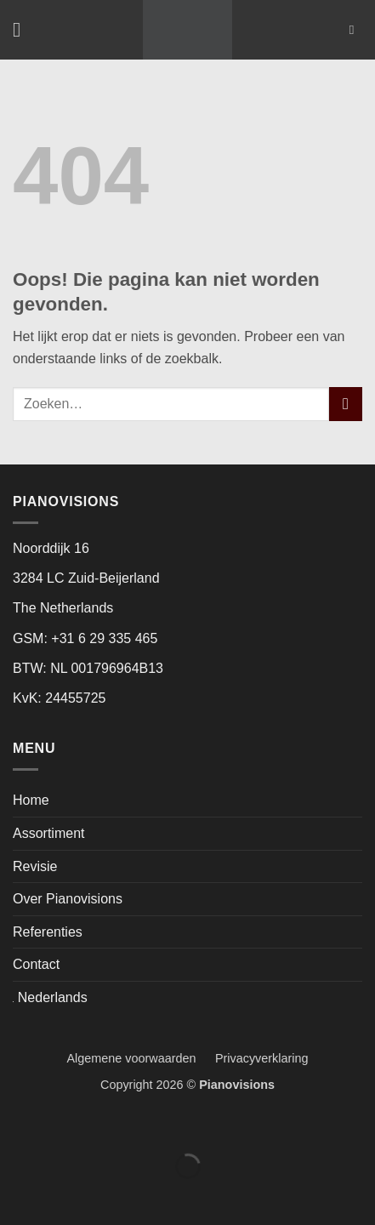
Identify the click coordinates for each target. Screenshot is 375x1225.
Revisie (35, 866)
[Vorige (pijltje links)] (16, 1195)
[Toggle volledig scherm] (66, 1124)
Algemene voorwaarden (139, 1058)
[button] (23, 29)
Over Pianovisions (67, 899)
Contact (36, 964)
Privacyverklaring (262, 1058)
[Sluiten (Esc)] (168, 1124)
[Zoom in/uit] (16, 1124)
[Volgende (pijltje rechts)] (66, 1195)
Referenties (47, 932)
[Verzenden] (345, 403)
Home (31, 800)
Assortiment (48, 833)
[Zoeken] (355, 30)
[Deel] (117, 1124)
